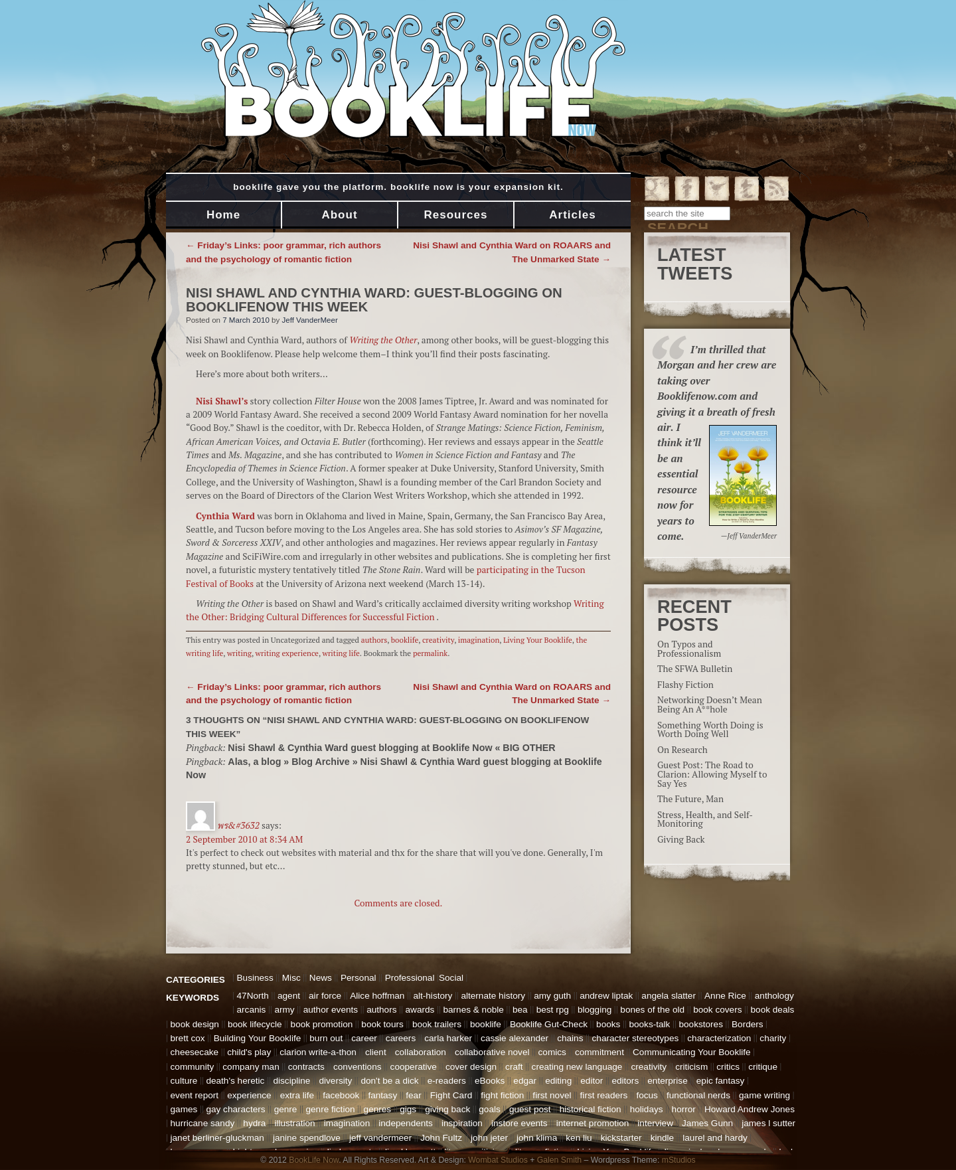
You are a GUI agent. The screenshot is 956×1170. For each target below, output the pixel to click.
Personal (358, 978)
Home (223, 215)
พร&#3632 (238, 825)
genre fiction (330, 1109)
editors (625, 1081)
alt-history (432, 996)
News (320, 978)
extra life (297, 1095)
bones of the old (652, 1010)
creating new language (577, 1067)
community (192, 1067)
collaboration (420, 1052)
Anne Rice (725, 996)
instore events (519, 1123)
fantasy (382, 1095)
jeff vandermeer (380, 1138)
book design (195, 1024)
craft (513, 1067)
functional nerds (698, 1095)
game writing (764, 1095)
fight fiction (502, 1095)
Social (451, 978)
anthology (774, 996)
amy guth (552, 996)
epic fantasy (720, 1081)
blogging (594, 1010)
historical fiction (590, 1109)
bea (520, 1010)
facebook (341, 1095)
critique (762, 1067)
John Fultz (441, 1138)
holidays (646, 1109)
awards (420, 1010)
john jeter (489, 1138)
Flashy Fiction (685, 685)
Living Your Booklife (537, 640)
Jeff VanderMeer (309, 320)
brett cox (188, 1038)
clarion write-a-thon (318, 1052)
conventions (357, 1067)
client (375, 1052)
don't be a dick (389, 1081)
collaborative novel (492, 1052)
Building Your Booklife (257, 1038)
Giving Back (681, 839)
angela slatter (668, 996)
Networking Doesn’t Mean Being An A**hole (709, 704)
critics (728, 1067)
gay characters (235, 1109)
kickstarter (621, 1138)
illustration (294, 1123)
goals (490, 1109)
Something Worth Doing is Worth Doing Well (710, 729)
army (284, 1010)
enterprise (667, 1081)
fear (413, 1095)
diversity (335, 1081)
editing (558, 1081)
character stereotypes (635, 1038)
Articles (572, 215)
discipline (291, 1081)
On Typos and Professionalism (689, 648)
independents (405, 1123)
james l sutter (768, 1123)
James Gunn (707, 1123)
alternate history (493, 996)
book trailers (436, 1024)
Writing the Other (383, 340)
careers (401, 1038)
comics (552, 1052)
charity (772, 1038)
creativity (438, 640)
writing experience (287, 653)
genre (285, 1109)
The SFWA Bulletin (694, 669)
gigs (408, 1109)
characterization (719, 1038)
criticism (691, 1067)
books (608, 1024)
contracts (306, 1067)
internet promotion (592, 1123)
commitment (599, 1052)
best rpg (552, 1010)
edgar (524, 1081)
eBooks (490, 1081)
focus (647, 1095)
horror (684, 1109)
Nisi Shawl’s (222, 401)
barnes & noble (473, 1010)
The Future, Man (690, 799)
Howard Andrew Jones (749, 1109)
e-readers (447, 1081)
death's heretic (235, 1081)
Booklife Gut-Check (549, 1024)
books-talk (649, 1024)
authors (374, 640)
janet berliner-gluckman (217, 1138)
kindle (663, 1138)
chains (570, 1038)
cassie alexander (514, 1038)
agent (289, 996)
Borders (747, 1024)
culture (184, 1081)
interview (655, 1123)
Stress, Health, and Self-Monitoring (705, 819)
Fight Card (451, 1095)
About (339, 215)
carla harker (448, 1038)
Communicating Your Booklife (692, 1052)
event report (195, 1095)
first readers (604, 1095)
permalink (430, 653)
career (364, 1038)
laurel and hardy (715, 1138)
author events (330, 1010)
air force (325, 996)
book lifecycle (255, 1024)
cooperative (413, 1067)
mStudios (679, 1160)
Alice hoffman (377, 996)
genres (378, 1109)
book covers (717, 1010)
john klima (537, 1138)
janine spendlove (307, 1138)
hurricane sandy (203, 1123)
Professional (410, 978)
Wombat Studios (498, 1160)
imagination (479, 640)
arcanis (251, 1010)
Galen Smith (559, 1160)
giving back (447, 1109)
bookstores (700, 1024)
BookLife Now (314, 1160)
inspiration (462, 1123)
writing (239, 653)
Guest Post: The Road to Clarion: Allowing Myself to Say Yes (712, 774)
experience (249, 1095)
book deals (773, 1010)
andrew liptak (606, 996)
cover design (471, 1067)
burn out (326, 1038)
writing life (341, 653)
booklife (405, 640)
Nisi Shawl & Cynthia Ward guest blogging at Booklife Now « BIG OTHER (391, 747)
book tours (382, 1024)
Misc (291, 978)
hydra (254, 1123)
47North (253, 996)
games (184, 1109)
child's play (249, 1052)
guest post (530, 1109)
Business (255, 978)
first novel (551, 1095)
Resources (456, 215)
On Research (682, 750)
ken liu (579, 1138)
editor (591, 1081)
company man (250, 1067)
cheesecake (195, 1052)
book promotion (322, 1024)
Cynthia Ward (225, 516)
